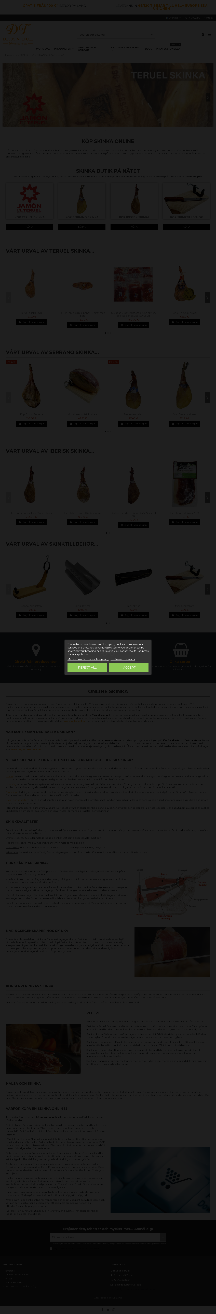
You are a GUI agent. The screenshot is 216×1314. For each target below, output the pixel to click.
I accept (129, 667)
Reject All (87, 667)
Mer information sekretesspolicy (88, 658)
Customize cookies (123, 658)
